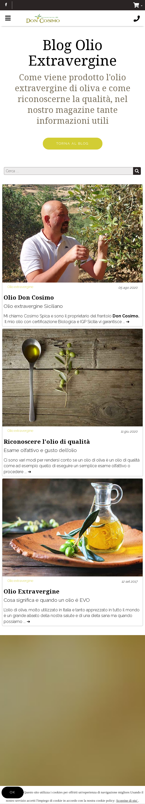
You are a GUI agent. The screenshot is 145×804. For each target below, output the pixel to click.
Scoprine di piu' (127, 800)
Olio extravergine (20, 287)
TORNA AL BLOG (72, 143)
